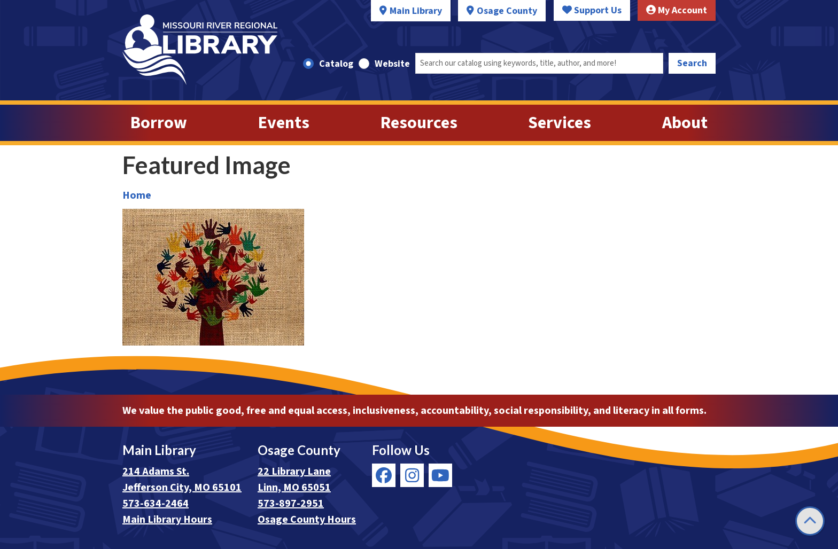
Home (136, 195)
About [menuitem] (685, 123)
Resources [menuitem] (419, 123)
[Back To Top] (810, 521)
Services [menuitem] (559, 123)
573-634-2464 (155, 503)
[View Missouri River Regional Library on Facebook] (383, 475)
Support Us (592, 10)
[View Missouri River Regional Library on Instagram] (412, 475)
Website (392, 63)
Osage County (507, 11)
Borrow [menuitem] (158, 123)
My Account (676, 10)
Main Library (416, 11)
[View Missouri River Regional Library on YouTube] (440, 475)
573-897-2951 (291, 503)
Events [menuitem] (283, 123)
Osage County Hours (307, 519)
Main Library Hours (167, 519)
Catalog (336, 63)
